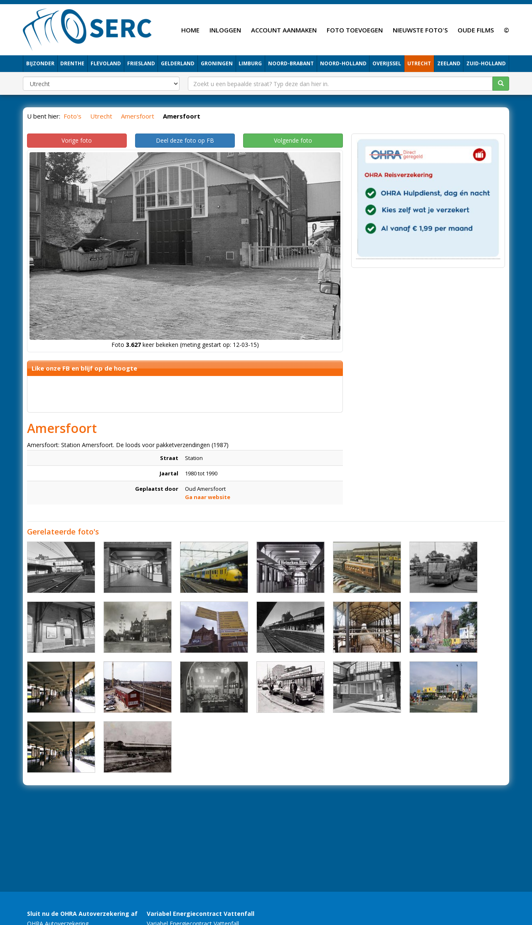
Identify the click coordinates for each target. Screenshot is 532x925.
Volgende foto (293, 140)
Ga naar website (207, 497)
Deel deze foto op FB (185, 140)
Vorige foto (77, 140)
